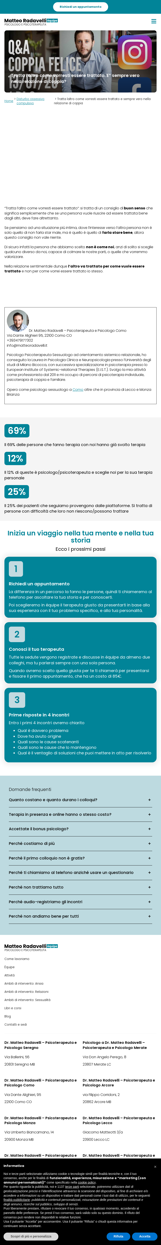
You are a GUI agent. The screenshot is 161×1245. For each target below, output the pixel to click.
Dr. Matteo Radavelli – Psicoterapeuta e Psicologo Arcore (119, 1083)
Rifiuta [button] (118, 1236)
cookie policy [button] (87, 1182)
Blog (7, 1016)
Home (8, 101)
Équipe (9, 967)
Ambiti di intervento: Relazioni (26, 992)
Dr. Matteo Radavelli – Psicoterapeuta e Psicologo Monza (40, 1120)
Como (78, 389)
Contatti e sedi (15, 1025)
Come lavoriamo (16, 959)
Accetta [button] (144, 1236)
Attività (9, 975)
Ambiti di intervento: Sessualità (27, 1000)
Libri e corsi (12, 1008)
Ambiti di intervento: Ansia (23, 983)
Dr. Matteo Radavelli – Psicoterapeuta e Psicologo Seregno (40, 1045)
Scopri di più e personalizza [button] (31, 1236)
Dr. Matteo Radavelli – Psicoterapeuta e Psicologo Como (40, 1083)
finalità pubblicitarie (17, 1200)
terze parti (72, 1186)
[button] (155, 1165)
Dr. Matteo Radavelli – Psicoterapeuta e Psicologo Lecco (119, 1120)
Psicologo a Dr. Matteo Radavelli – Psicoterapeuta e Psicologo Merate (115, 1045)
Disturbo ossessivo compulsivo (30, 101)
